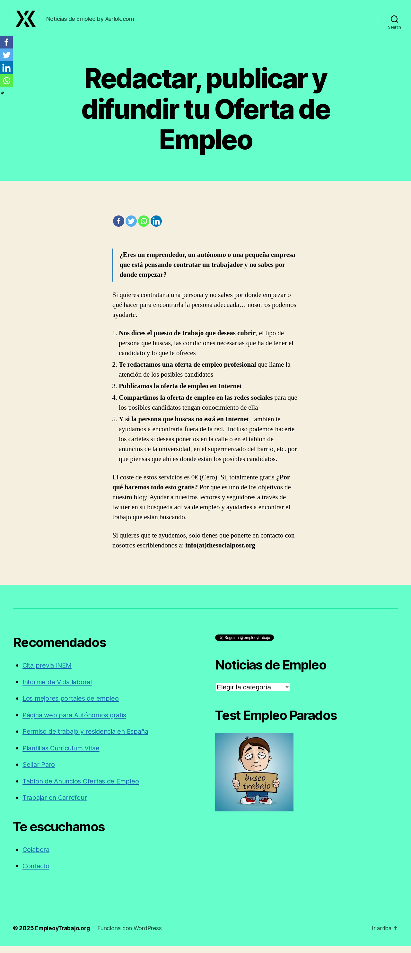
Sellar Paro (39, 771)
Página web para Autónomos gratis (76, 722)
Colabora (36, 856)
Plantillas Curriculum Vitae (63, 755)
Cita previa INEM (48, 672)
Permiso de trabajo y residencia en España (88, 738)
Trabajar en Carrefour (56, 804)
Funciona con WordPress (132, 934)
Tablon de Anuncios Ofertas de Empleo (83, 788)
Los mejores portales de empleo (72, 705)
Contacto (36, 873)
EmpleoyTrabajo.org (63, 934)
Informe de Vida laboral (58, 689)
